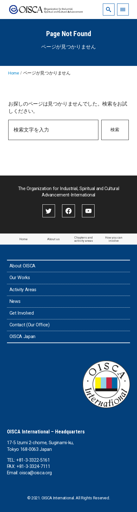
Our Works (19, 277)
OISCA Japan (22, 336)
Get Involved (21, 313)
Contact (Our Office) (29, 325)
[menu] (123, 9)
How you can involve (113, 239)
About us (53, 239)
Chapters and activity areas (83, 239)
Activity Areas (22, 289)
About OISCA (22, 266)
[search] (109, 9)
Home (23, 239)
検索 (114, 129)
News (15, 301)
